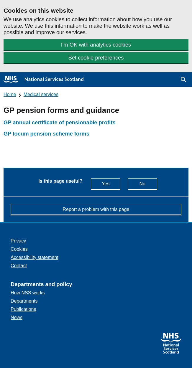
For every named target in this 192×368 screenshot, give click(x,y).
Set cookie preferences (96, 58)
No (148, 183)
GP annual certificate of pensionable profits (60, 122)
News (16, 317)
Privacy (18, 240)
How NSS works (28, 292)
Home (10, 94)
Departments (24, 300)
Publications (23, 309)
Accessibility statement (34, 257)
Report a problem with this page (96, 209)
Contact (19, 265)
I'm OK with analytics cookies (96, 45)
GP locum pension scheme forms (46, 134)
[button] (183, 80)
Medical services (41, 94)
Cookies (19, 249)
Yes (111, 183)
